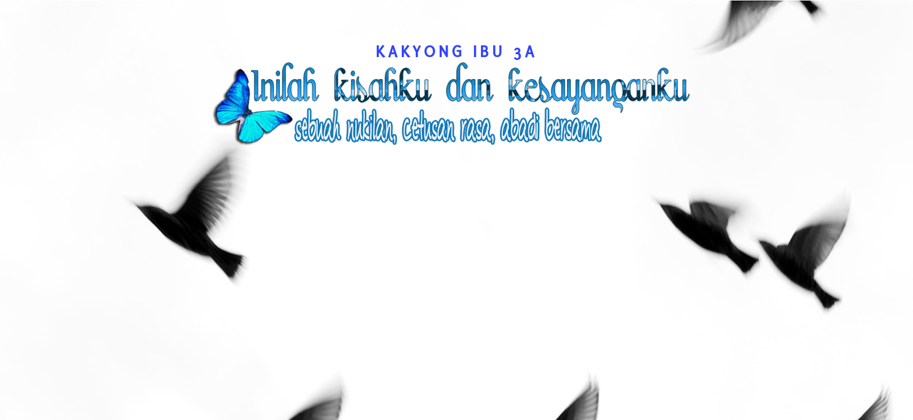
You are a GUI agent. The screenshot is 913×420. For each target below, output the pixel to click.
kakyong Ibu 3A (456, 52)
